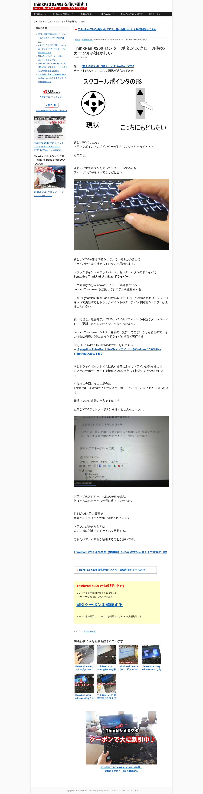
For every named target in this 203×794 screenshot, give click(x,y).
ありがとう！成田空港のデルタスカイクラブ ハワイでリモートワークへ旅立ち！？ (52, 49)
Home (77, 39)
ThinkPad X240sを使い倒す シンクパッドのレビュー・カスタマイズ (60, 6)
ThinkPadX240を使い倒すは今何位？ (51, 110)
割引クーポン (154, 14)
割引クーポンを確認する (99, 604)
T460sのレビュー (88, 14)
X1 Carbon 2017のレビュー (64, 14)
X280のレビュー (41, 14)
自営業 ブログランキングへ (51, 97)
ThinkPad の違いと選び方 (132, 14)
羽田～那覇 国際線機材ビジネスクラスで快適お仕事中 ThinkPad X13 (52, 38)
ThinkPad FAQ (87, 39)
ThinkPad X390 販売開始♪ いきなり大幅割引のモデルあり (112, 570)
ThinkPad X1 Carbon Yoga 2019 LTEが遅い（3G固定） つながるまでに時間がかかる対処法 (52, 67)
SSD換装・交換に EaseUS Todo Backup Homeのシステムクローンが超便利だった (52, 78)
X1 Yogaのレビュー (109, 14)
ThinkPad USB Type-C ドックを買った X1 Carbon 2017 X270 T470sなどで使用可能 (49, 147)
